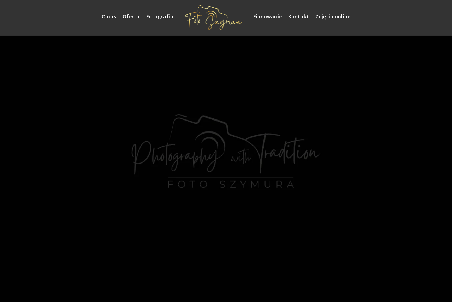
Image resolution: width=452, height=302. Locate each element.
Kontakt (298, 16)
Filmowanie (267, 16)
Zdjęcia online (332, 16)
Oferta (131, 16)
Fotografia (160, 16)
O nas (109, 16)
